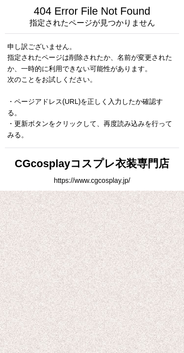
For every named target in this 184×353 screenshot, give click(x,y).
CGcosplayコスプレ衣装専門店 (92, 163)
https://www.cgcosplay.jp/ (92, 180)
